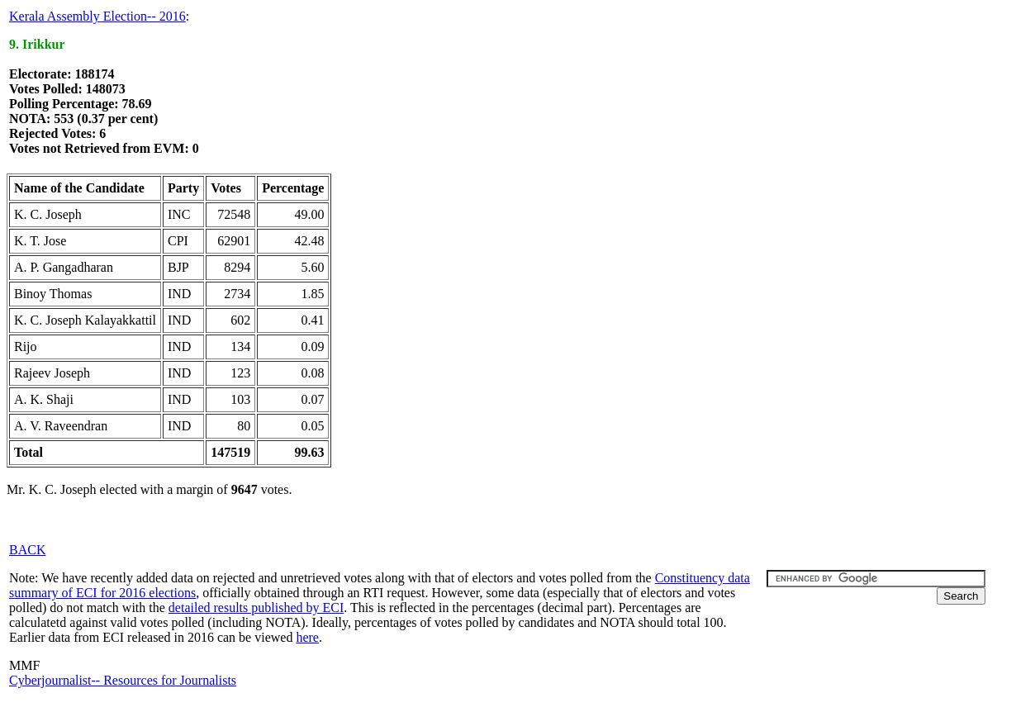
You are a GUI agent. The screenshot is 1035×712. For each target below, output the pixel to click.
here (307, 637)
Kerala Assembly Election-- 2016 (97, 16)
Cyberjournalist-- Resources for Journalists (122, 680)
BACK (27, 550)
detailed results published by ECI (256, 607)
